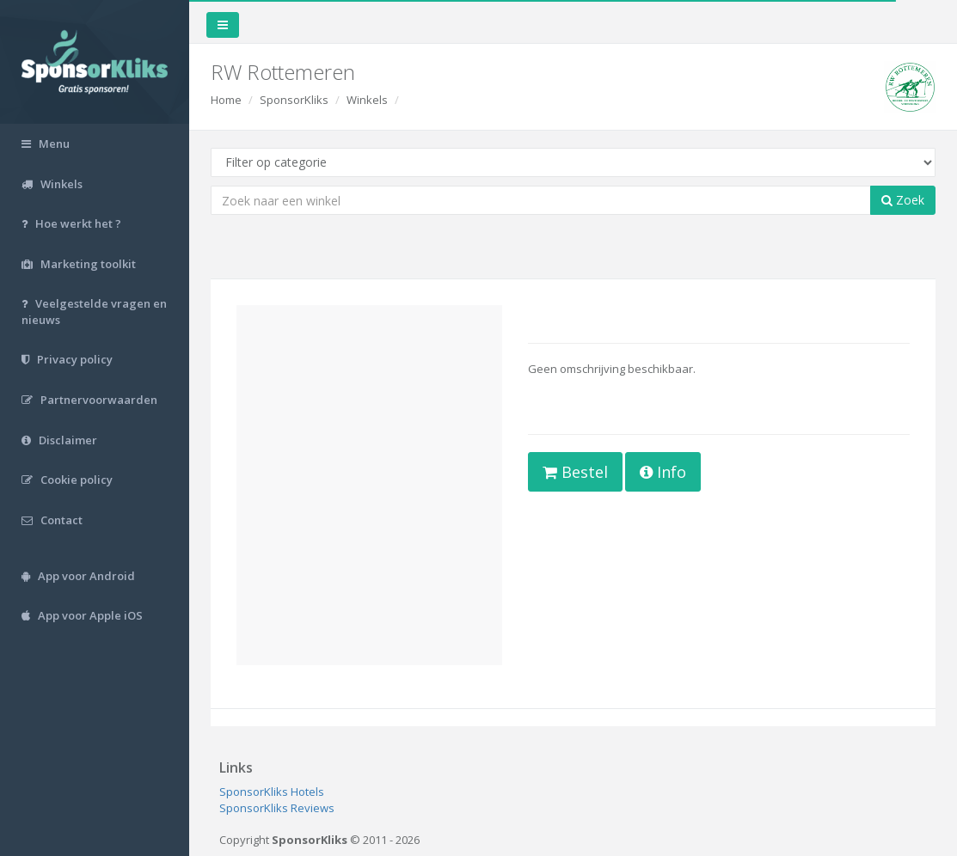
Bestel (575, 472)
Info (663, 472)
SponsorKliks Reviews (276, 808)
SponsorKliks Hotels (271, 791)
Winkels (367, 99)
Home (226, 99)
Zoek (902, 200)
